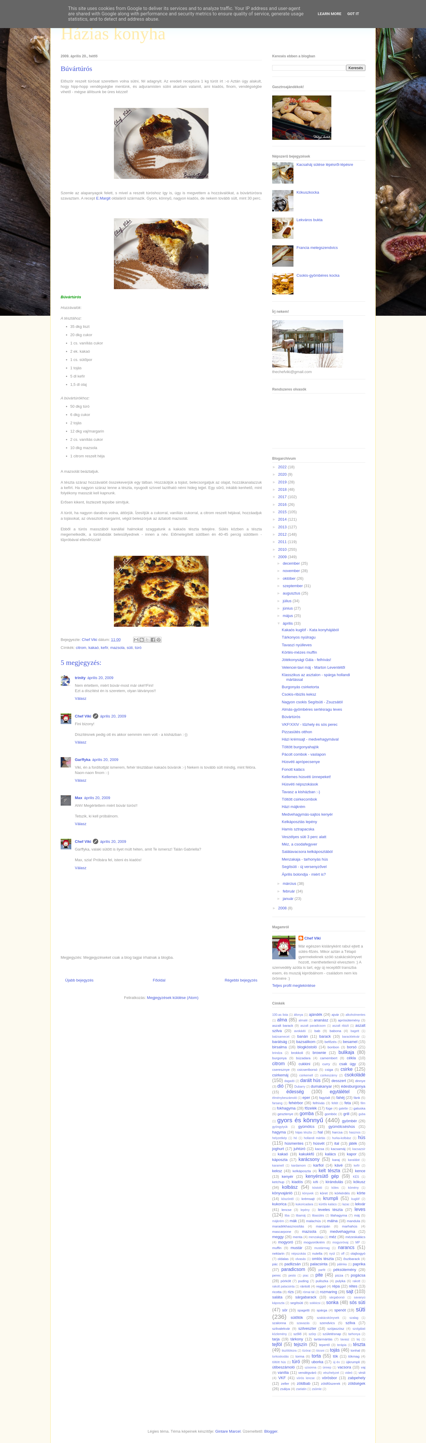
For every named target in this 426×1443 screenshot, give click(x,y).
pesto (292, 1275)
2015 (283, 512)
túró (138, 647)
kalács (330, 1154)
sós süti (357, 1302)
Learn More (329, 14)
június (288, 608)
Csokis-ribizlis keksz (299, 694)
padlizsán (292, 1264)
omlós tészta (323, 1258)
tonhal (355, 1350)
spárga (322, 1310)
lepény (305, 1210)
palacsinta (319, 1264)
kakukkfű (306, 1154)
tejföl (277, 1344)
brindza (277, 1053)
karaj (336, 1160)
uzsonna (310, 1367)
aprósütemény (349, 1020)
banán (302, 1036)
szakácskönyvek (328, 1317)
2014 (283, 519)
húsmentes (294, 1143)
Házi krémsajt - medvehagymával (310, 739)
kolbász (290, 1187)
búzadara (303, 1058)
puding (303, 1281)
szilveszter (307, 1328)
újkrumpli (353, 1362)
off (342, 1253)
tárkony (297, 1339)
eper (306, 1097)
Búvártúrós (291, 717)
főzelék (311, 1108)
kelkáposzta (302, 1171)
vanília (283, 1372)
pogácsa (358, 1275)
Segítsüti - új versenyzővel (304, 866)
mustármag (322, 1248)
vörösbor (329, 1378)
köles (334, 1187)
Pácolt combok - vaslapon (304, 754)
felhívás (319, 1103)
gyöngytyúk (280, 1126)
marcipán (323, 1226)
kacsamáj (338, 1149)
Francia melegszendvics (317, 247)
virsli (362, 1372)
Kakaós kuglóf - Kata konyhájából (310, 630)
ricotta (277, 1292)
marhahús (349, 1226)
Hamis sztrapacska (298, 829)
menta (297, 1237)
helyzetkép (279, 1138)
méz (332, 1237)
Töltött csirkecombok (299, 799)
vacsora (344, 1367)
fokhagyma (286, 1108)
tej (358, 1339)
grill (346, 1114)
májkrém (278, 1221)
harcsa (337, 1132)
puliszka (322, 1281)
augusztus (292, 593)
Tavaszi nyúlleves (297, 645)
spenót (340, 1310)
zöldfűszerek (331, 1383)
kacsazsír (358, 1149)
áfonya (298, 1014)
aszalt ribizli (340, 1025)
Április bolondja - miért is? (304, 874)
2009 (283, 557)
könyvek (308, 1193)
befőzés (331, 1042)
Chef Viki (83, 716)
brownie (319, 1052)
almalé (303, 1020)
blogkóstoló (307, 1047)
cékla (351, 1058)
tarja (276, 1339)
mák (293, 1221)
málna (332, 1221)
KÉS (356, 1176)
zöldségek (356, 1383)
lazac (345, 1204)
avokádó (300, 1031)
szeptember (293, 586)
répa (336, 1286)
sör (285, 1310)
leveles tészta (330, 1209)
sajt (349, 1291)
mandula (353, 1221)
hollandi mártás (314, 1138)
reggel (321, 1286)
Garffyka (83, 759)
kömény (353, 1187)
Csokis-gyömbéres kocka (317, 275)
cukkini (304, 1064)
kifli (315, 1182)
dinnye (360, 1081)
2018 (283, 489)
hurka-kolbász (341, 1138)
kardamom (298, 1165)
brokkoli (297, 1053)
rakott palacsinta (283, 1286)
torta (316, 1355)
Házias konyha (113, 33)
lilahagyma (338, 1215)
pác (275, 1264)
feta (347, 1103)
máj (357, 1215)
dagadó (289, 1081)
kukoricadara (304, 1204)
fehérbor (296, 1103)
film (363, 1103)
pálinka (342, 1264)
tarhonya (354, 1334)
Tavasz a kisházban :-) (301, 792)
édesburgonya (353, 1086)
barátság (279, 1041)
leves (360, 1209)
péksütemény (344, 1269)
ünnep (327, 1367)
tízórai (306, 1350)
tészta (359, 1344)
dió (280, 1086)
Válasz (80, 698)
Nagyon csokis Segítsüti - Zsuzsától (312, 702)
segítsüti (296, 1303)
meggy (278, 1237)
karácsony (309, 1159)
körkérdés (342, 1193)
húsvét (319, 1143)
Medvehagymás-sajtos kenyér (307, 814)
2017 (283, 497)
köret (323, 1193)
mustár (296, 1248)
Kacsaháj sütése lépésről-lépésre (324, 164)
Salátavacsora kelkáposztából (307, 851)
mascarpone (281, 1231)
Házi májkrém (293, 806)
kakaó (93, 647)
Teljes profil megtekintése (293, 985)
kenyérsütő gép (322, 1176)
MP (357, 1242)
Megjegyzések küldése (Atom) (173, 997)
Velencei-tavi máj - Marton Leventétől (313, 667)
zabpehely (356, 1378)
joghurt (278, 1148)
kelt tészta (329, 1170)
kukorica (279, 1204)
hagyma (279, 1132)
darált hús (310, 1080)
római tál (308, 1292)
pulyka (340, 1281)
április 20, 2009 (100, 678)
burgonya (279, 1058)
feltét (335, 1103)
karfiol (318, 1165)
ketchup (278, 1182)
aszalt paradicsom (313, 1025)
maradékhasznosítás (288, 1226)
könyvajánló (282, 1193)
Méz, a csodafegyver (299, 844)
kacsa (319, 1149)
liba (287, 1215)
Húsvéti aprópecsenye (301, 761)
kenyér (287, 1176)
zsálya (285, 1389)
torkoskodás (280, 1356)
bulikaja (346, 1052)
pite (319, 1274)
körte (361, 1193)
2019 (283, 482)
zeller (285, 1383)
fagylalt (324, 1097)
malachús (313, 1221)
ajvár (335, 1014)
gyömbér (349, 1121)
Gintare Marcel (228, 1431)
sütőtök (297, 1317)
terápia (341, 1345)
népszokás (298, 1253)
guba (362, 1114)
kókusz (359, 1182)
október (290, 578)
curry (326, 1064)
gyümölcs (306, 1126)
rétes (353, 1286)
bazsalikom (305, 1041)
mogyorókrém (314, 1242)
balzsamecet (280, 1036)
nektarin (278, 1253)
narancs (346, 1247)
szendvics (327, 1323)
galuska (359, 1108)
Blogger (270, 1431)
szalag (353, 1317)
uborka (317, 1362)
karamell (278, 1165)
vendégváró (307, 1372)
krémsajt (307, 1199)
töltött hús (279, 1362)
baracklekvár (351, 1036)
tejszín (300, 1344)
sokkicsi (315, 1303)
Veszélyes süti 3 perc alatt (304, 837)
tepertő (324, 1345)
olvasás (300, 1259)
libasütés (318, 1215)
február (289, 891)
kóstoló (317, 1187)
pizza (339, 1275)
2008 (283, 908)
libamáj (301, 1215)
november (292, 571)
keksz (277, 1171)
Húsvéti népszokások (300, 784)
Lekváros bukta (309, 220)
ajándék (315, 1014)
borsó (352, 1047)
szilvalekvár (281, 1328)
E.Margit (104, 198)
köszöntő (287, 1199)
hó (295, 1138)
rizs (291, 1292)
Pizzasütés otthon (297, 732)
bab (317, 1031)
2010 (283, 549)
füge (329, 1108)
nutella (317, 1253)
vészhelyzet (331, 1372)
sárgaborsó (337, 1297)
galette (343, 1108)
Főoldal (159, 980)
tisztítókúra (289, 1350)
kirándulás (334, 1182)
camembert (328, 1058)
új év (336, 1362)
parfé (321, 1270)
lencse (287, 1210)
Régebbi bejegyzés (241, 980)
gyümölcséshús (341, 1126)
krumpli (330, 1198)
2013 (283, 527)
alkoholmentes (355, 1014)
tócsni (320, 1350)
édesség (295, 1091)
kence (360, 1171)
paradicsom (293, 1269)
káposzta (280, 1159)
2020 (283, 474)
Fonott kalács (293, 769)
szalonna (279, 1323)
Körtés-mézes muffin (299, 652)
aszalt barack (282, 1025)
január (289, 898)
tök (335, 1356)
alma (282, 1019)
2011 (283, 542)
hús (361, 1137)
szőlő (297, 1334)
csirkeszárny (328, 1075)
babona (335, 1031)
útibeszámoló (283, 1367)
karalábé (354, 1160)
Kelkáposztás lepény (299, 822)
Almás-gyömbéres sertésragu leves (312, 709)
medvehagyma (342, 1231)
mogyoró (285, 1242)
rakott (356, 1281)
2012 (283, 534)
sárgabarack (306, 1297)
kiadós (297, 1182)
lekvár (360, 1204)
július (288, 601)
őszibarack (351, 1259)
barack (325, 1036)
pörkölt (285, 1281)
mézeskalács (355, 1237)
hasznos (355, 1132)
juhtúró (299, 1148)
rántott (305, 1286)
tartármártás (323, 1339)
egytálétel (340, 1091)
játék (353, 1143)
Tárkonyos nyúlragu (298, 637)
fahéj (340, 1097)
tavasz (345, 1339)
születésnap (332, 1334)
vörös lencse (305, 1378)
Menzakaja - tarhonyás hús (305, 859)
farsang (277, 1103)
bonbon (333, 1047)
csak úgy (347, 1064)
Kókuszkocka (307, 192)
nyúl (332, 1253)
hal (320, 1132)
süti (130, 647)
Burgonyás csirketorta (300, 687)
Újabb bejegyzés (79, 980)
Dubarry (299, 1086)
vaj (363, 1367)
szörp (312, 1334)
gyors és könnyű (300, 1120)
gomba (307, 1113)
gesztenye (285, 1114)
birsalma (279, 1047)
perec (276, 1275)
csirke (347, 1069)
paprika (359, 1264)
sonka (332, 1302)
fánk (357, 1097)
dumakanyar (321, 1086)
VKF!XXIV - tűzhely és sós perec (310, 724)
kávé (339, 1165)
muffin (277, 1248)
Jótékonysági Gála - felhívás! (306, 659)
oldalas (283, 1259)
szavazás (303, 1323)
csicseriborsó (307, 1069)
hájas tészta (303, 1132)
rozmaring (328, 1292)
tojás (335, 1350)
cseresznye (281, 1069)
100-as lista (280, 1014)
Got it (353, 14)
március (290, 883)
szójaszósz (335, 1328)
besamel (350, 1041)
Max (78, 798)
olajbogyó (358, 1253)
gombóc (331, 1114)
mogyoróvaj (340, 1242)
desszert (338, 1080)
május (288, 615)
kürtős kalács (328, 1204)
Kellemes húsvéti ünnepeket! (306, 777)
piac (306, 1275)
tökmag (353, 1356)
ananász (321, 1020)
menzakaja (316, 1237)
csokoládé (355, 1074)
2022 (283, 467)
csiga (329, 1069)
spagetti (303, 1310)
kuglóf (355, 1199)
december (292, 563)
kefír (104, 647)
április (288, 623)
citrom (81, 647)
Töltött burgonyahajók (300, 747)
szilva (350, 1323)
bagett (355, 1031)
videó (348, 1372)
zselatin (301, 1389)
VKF (282, 1378)
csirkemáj (280, 1075)
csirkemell (306, 1075)
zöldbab (303, 1383)
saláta (277, 1297)
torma (300, 1356)
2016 (283, 504)
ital (336, 1143)
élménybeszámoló (284, 1097)
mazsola (117, 647)
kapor (351, 1154)
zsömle (317, 1389)
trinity (80, 678)
